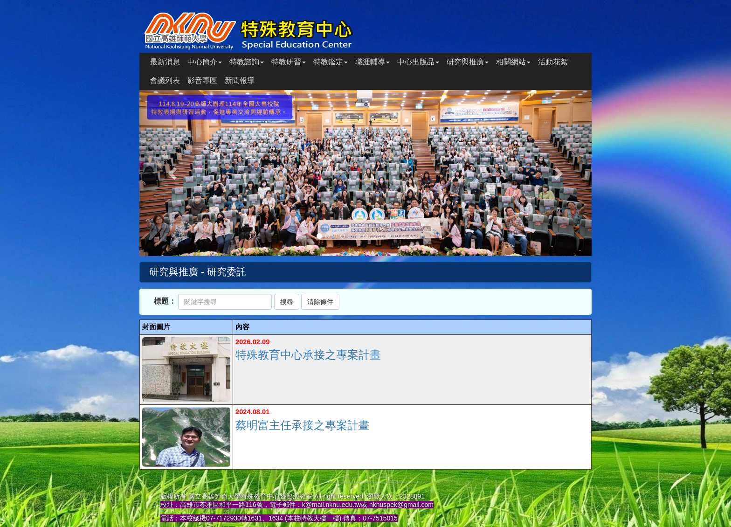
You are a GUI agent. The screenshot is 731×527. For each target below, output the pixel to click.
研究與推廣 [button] (468, 62)
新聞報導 (240, 80)
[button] (173, 173)
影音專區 (202, 80)
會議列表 (165, 80)
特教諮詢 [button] (246, 62)
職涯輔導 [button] (372, 62)
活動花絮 (553, 62)
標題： (165, 301)
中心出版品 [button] (418, 62)
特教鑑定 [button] (330, 62)
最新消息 (165, 62)
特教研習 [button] (288, 62)
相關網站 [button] (513, 62)
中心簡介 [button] (204, 62)
